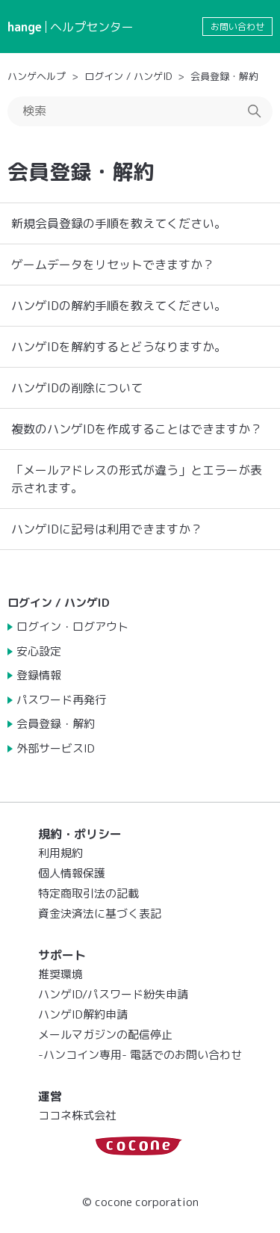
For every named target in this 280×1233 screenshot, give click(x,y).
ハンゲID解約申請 (83, 1014)
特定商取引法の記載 (88, 893)
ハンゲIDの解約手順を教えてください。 (118, 305)
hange (24, 27)
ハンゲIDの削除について (77, 388)
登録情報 (38, 675)
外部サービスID (55, 748)
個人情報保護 (71, 873)
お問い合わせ (237, 26)
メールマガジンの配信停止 (105, 1034)
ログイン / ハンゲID (128, 76)
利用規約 (60, 853)
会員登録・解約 (224, 76)
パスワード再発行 (61, 700)
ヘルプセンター (92, 27)
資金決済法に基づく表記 (99, 913)
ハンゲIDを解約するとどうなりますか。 (118, 347)
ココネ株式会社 (77, 1115)
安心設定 (38, 651)
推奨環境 (60, 974)
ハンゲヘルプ (36, 76)
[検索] (140, 111)
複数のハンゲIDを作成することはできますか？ (136, 429)
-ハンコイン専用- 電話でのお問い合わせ (140, 1055)
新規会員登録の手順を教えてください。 (118, 223)
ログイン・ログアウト (72, 626)
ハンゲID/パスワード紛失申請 (113, 994)
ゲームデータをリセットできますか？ (112, 264)
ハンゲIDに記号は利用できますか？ (106, 529)
